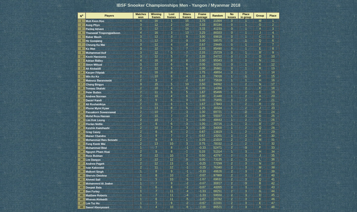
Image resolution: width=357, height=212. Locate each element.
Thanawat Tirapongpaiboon (103, 32)
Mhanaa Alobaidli (96, 199)
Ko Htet (90, 48)
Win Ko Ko (92, 76)
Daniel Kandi (94, 100)
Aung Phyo (93, 25)
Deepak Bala (93, 187)
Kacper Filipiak (95, 72)
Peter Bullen (93, 92)
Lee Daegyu (93, 159)
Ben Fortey (93, 191)
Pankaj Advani (95, 28)
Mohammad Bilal (96, 147)
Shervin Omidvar (96, 175)
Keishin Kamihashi (97, 128)
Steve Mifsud (94, 64)
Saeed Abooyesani (97, 207)
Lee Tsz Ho (92, 203)
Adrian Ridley (94, 60)
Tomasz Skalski (95, 88)
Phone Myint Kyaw (97, 108)
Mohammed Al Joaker (99, 183)
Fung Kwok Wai (95, 143)
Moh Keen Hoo (95, 21)
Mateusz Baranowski (99, 80)
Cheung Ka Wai (95, 44)
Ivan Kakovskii (95, 167)
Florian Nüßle (94, 124)
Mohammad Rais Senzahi (102, 139)
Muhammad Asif (96, 52)
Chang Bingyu (95, 84)
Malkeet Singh (95, 171)
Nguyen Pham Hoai (98, 151)
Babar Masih (93, 36)
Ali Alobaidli (93, 68)
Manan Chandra (96, 135)
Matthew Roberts (96, 195)
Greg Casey (93, 132)
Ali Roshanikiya (95, 104)
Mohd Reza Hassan (98, 116)
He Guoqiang (94, 40)
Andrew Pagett (95, 163)
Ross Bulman (94, 155)
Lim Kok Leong (95, 120)
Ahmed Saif (93, 179)
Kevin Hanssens (96, 56)
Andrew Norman (96, 96)
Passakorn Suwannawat (101, 112)
